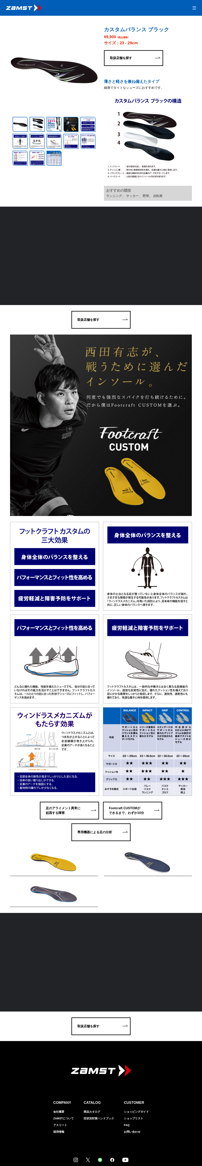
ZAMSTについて (63, 1082)
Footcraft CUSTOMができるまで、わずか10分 (126, 754)
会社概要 (58, 1075)
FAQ (127, 1088)
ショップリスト (133, 1082)
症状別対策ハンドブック (99, 1082)
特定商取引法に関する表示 (35, 1152)
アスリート (60, 1088)
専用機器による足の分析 (94, 776)
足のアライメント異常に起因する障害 (63, 754)
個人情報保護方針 (12, 1152)
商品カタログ (92, 1075)
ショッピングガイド (136, 1075)
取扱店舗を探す (121, 58)
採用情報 (58, 1095)
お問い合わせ (132, 1095)
